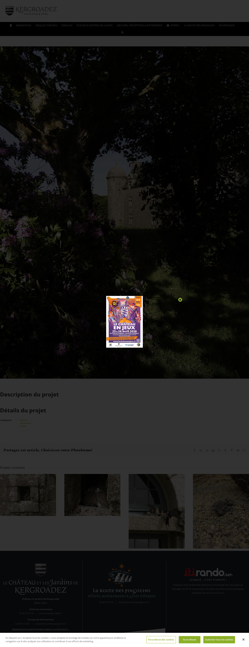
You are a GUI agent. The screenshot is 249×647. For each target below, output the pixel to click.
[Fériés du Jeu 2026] (124, 296)
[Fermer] (243, 641)
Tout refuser (189, 640)
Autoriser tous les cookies (219, 640)
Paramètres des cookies (161, 640)
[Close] (180, 300)
